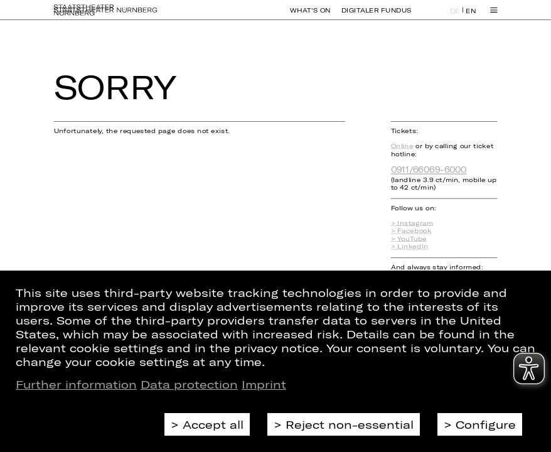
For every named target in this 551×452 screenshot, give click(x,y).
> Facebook (411, 231)
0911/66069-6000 (429, 170)
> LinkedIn (410, 246)
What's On (310, 16)
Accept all (213, 424)
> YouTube (409, 239)
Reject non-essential (350, 424)
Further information (76, 384)
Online (402, 146)
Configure (486, 424)
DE (455, 16)
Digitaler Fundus (376, 16)
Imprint (264, 384)
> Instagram (412, 223)
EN (471, 16)
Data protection (189, 384)
